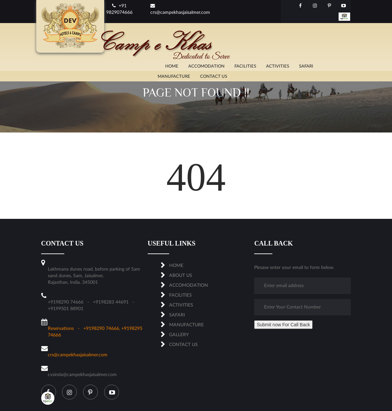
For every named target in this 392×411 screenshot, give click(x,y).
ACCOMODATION (188, 285)
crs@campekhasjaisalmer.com (77, 355)
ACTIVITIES (181, 305)
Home (176, 265)
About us (180, 275)
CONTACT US (183, 344)
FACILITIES (180, 295)
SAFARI (177, 315)
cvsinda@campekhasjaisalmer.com (82, 374)
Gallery (179, 335)
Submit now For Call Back (283, 324)
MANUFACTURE (186, 325)
